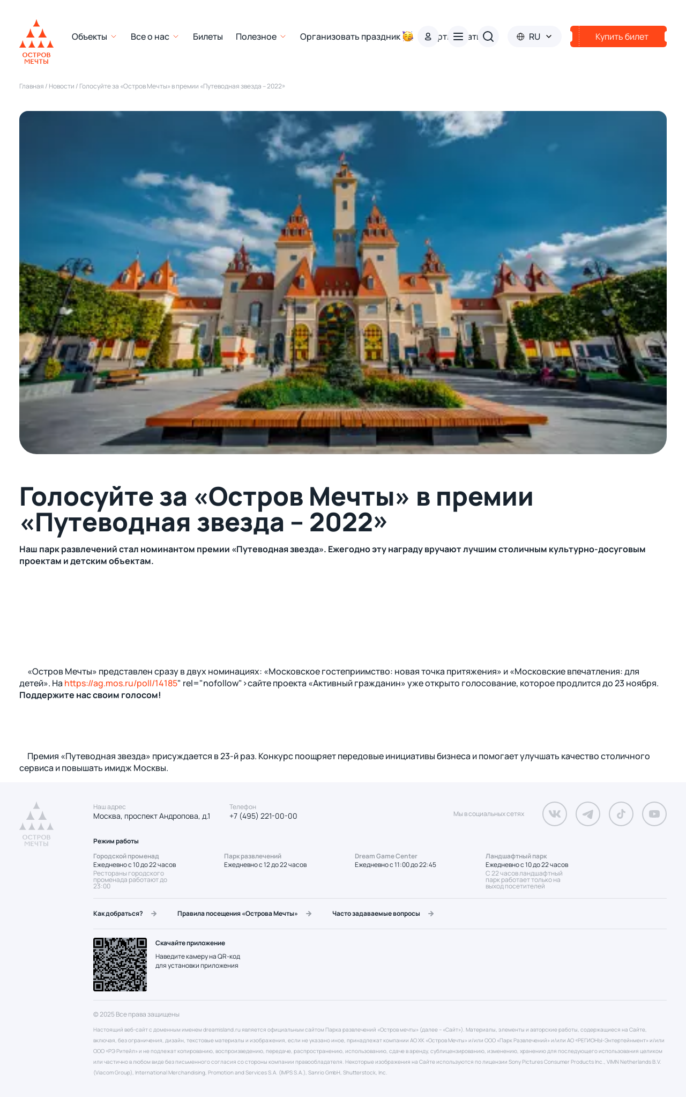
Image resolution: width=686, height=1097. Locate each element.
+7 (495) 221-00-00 (263, 816)
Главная (32, 86)
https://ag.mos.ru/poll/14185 (120, 683)
